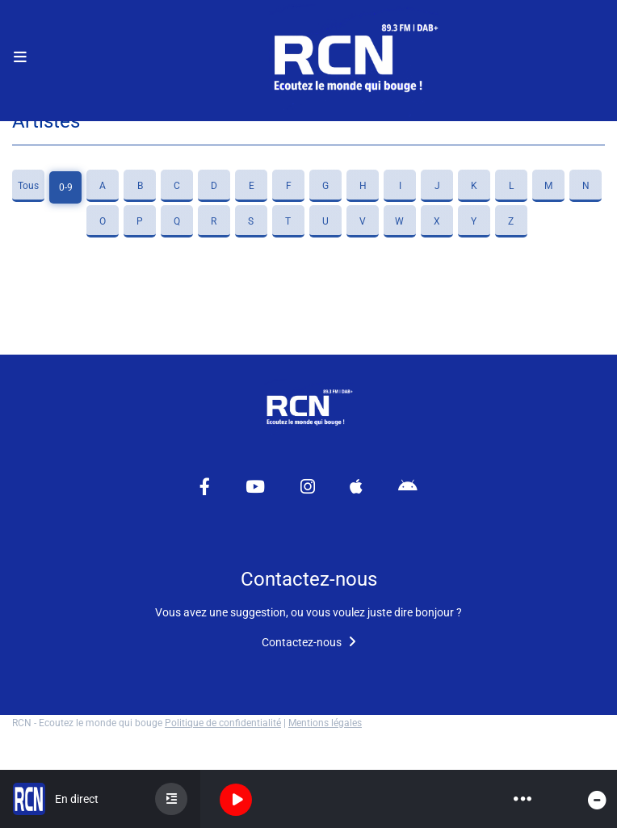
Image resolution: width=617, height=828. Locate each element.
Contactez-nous (309, 642)
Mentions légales (325, 723)
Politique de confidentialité (223, 723)
